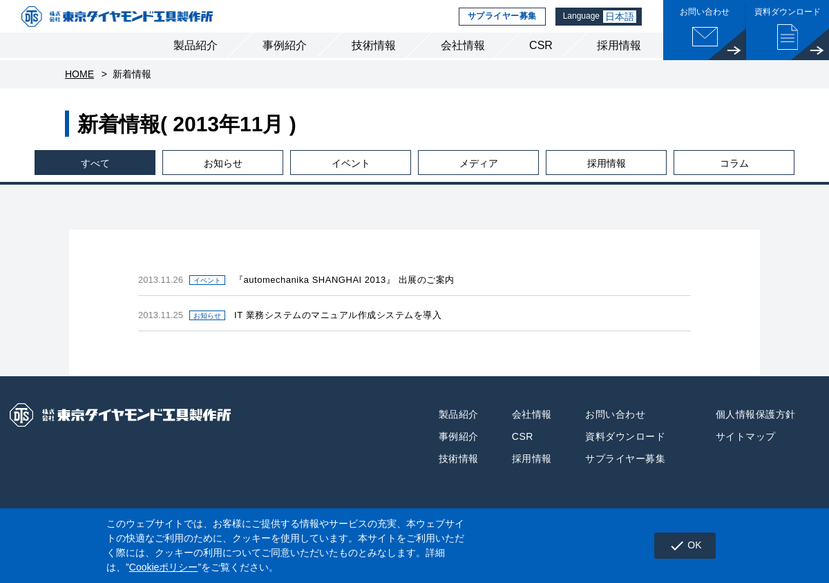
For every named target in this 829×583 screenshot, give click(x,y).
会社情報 (463, 61)
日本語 (620, 24)
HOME (79, 89)
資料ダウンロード (625, 452)
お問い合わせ (615, 430)
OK (682, 545)
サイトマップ (746, 452)
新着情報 (132, 89)
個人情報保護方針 (756, 430)
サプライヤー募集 (498, 24)
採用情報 (619, 61)
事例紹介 (285, 61)
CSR (541, 61)
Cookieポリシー (163, 567)
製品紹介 (195, 61)
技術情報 (374, 61)
